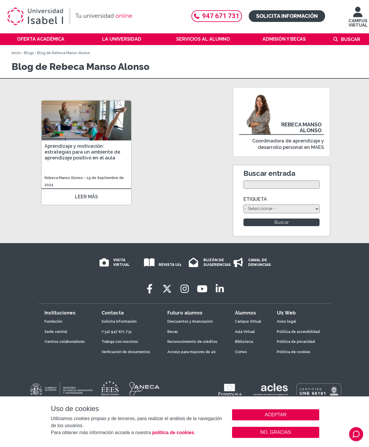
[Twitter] (167, 288)
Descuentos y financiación (190, 321)
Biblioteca (244, 342)
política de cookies (173, 432)
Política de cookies (293, 352)
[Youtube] (202, 288)
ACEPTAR (276, 415)
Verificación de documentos (126, 352)
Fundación (53, 321)
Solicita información (287, 16)
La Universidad (121, 39)
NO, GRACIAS (275, 432)
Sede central (55, 332)
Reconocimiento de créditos (192, 342)
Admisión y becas (284, 39)
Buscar (350, 39)
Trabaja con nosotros (120, 342)
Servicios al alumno (203, 39)
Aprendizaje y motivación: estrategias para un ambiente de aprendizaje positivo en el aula (82, 152)
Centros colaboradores (64, 342)
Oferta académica (40, 39)
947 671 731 (216, 16)
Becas (172, 332)
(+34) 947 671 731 (117, 332)
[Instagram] (185, 288)
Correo (241, 352)
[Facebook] (149, 288)
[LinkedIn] (220, 288)
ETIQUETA (255, 199)
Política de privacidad (296, 342)
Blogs (29, 53)
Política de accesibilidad (298, 332)
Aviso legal (286, 321)
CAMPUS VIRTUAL (358, 20)
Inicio (16, 53)
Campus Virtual (248, 321)
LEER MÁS (86, 197)
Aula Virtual (245, 332)
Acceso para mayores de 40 (191, 352)
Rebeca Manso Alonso (63, 178)
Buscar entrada (269, 173)
